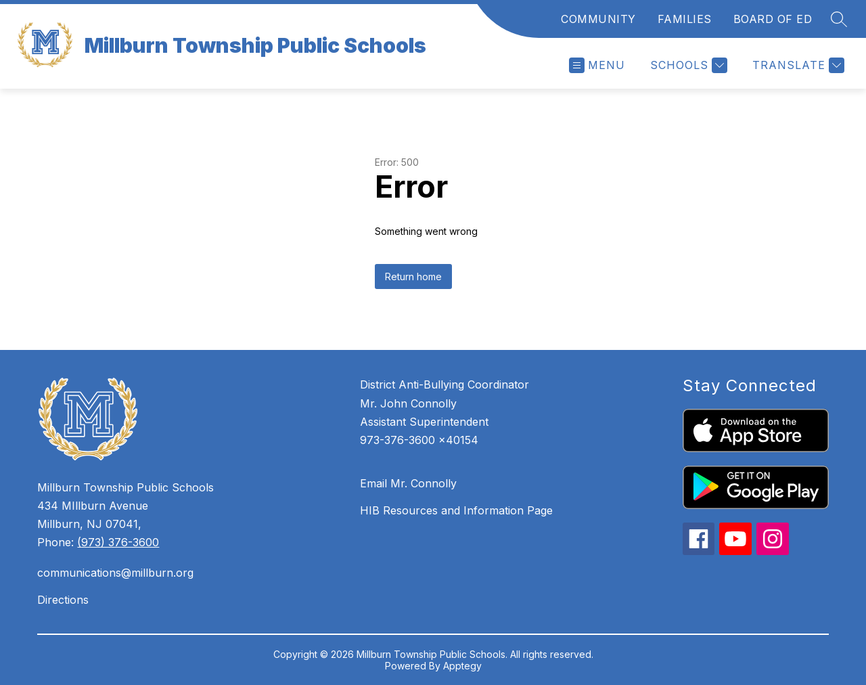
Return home (413, 276)
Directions (63, 599)
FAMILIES (685, 19)
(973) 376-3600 (118, 542)
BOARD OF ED (773, 19)
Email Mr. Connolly (408, 483)
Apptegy (462, 665)
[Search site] (839, 19)
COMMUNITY (598, 19)
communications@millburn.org (115, 572)
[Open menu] (597, 65)
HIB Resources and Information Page (456, 510)
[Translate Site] (796, 65)
